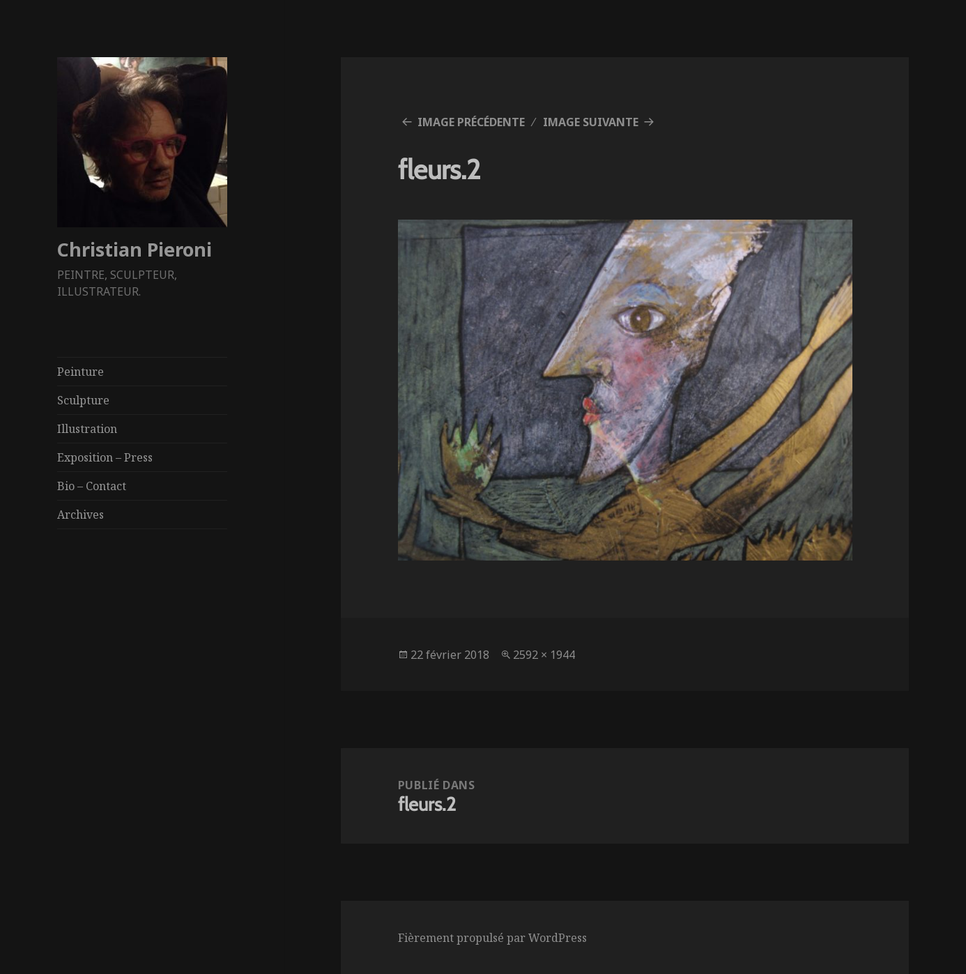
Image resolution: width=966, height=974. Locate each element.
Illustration (87, 428)
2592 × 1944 (544, 654)
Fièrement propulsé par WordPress (492, 937)
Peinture (80, 371)
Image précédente (471, 122)
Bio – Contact (91, 486)
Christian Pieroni (134, 249)
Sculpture (83, 400)
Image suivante (590, 122)
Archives (80, 514)
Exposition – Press (105, 457)
